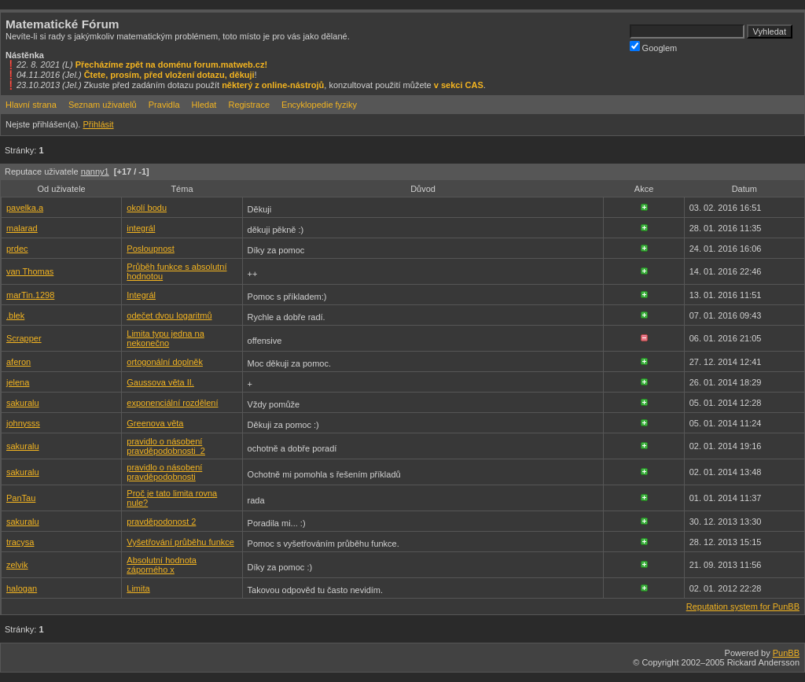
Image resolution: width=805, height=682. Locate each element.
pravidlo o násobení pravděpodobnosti (164, 472)
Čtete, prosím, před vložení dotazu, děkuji (169, 74)
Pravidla (164, 104)
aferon (18, 362)
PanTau (20, 498)
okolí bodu (147, 207)
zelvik (17, 565)
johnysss (23, 423)
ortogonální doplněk (165, 362)
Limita (138, 588)
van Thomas (29, 271)
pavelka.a (24, 207)
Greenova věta (155, 423)
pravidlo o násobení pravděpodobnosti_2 (166, 446)
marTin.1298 (30, 295)
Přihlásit (98, 124)
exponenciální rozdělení (172, 402)
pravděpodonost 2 (161, 521)
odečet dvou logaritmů (169, 315)
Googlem (654, 47)
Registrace (249, 104)
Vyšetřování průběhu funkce (180, 542)
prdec (17, 248)
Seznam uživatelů (102, 104)
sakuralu (22, 402)
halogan (21, 588)
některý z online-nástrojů (273, 85)
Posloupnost (151, 248)
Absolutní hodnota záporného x (162, 564)
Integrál (141, 295)
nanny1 (95, 171)
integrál (141, 228)
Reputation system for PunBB (742, 606)
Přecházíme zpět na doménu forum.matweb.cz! (171, 64)
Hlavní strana (31, 104)
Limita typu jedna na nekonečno (165, 338)
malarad (22, 228)
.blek (15, 315)
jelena (17, 382)
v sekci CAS (458, 85)
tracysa (20, 542)
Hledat (204, 104)
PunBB (786, 653)
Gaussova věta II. (160, 382)
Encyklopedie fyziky (319, 104)
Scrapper (24, 338)
